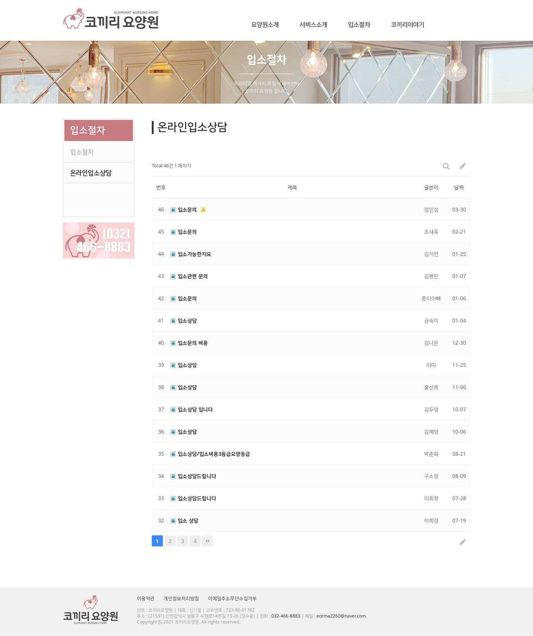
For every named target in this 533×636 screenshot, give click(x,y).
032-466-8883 (285, 616)
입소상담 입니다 (191, 409)
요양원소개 (265, 24)
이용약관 (146, 598)
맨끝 (207, 540)
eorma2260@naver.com (341, 616)
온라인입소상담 (90, 172)
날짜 (459, 187)
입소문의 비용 (189, 342)
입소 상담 (184, 520)
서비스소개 (313, 24)
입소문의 (184, 209)
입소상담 (183, 320)
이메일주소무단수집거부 (232, 598)
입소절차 (359, 24)
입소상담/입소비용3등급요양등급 (210, 453)
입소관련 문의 (189, 275)
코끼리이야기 (407, 24)
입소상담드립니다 (193, 475)
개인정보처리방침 (181, 598)
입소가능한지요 (190, 253)
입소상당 (183, 364)
